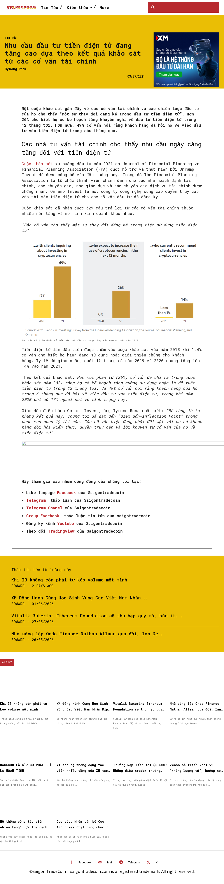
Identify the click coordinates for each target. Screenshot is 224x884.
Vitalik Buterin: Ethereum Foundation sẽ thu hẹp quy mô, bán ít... (97, 615)
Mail (109, 861)
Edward (17, 585)
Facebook (85, 861)
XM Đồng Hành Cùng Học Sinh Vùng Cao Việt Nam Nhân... (79, 598)
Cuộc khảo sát (37, 163)
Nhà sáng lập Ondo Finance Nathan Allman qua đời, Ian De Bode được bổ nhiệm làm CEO (195, 709)
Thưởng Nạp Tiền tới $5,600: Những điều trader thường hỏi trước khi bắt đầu (137, 769)
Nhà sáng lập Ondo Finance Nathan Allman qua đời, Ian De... (88, 633)
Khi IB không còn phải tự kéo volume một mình (69, 580)
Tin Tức (11, 37)
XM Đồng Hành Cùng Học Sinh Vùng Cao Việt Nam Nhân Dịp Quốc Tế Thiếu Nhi (84, 709)
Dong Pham (17, 69)
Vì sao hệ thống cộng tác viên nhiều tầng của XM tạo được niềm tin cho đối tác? (84, 769)
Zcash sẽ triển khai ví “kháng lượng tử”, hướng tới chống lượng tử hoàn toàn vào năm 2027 (197, 769)
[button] (153, 7)
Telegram (134, 861)
